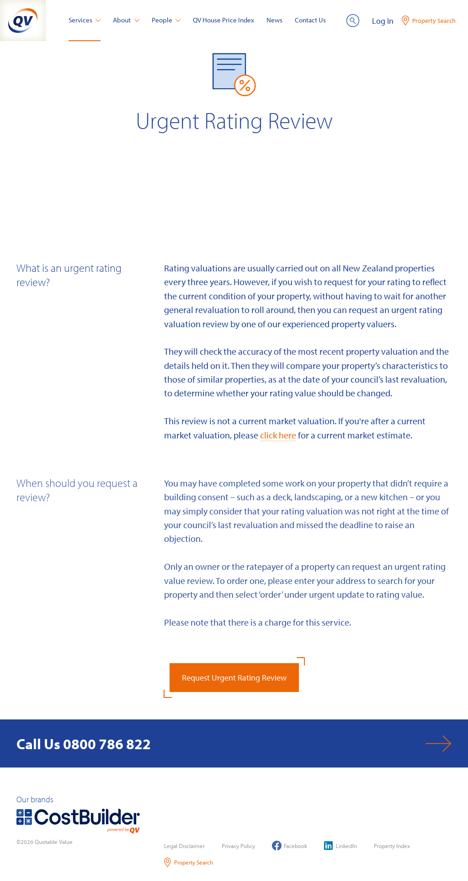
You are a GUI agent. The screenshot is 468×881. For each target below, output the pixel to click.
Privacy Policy (238, 845)
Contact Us (310, 20)
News (274, 20)
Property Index (392, 845)
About (126, 20)
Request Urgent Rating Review (234, 677)
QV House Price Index (223, 20)
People (166, 20)
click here (278, 435)
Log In (383, 21)
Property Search (188, 862)
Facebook (289, 845)
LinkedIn (340, 845)
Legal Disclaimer (184, 845)
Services (85, 20)
